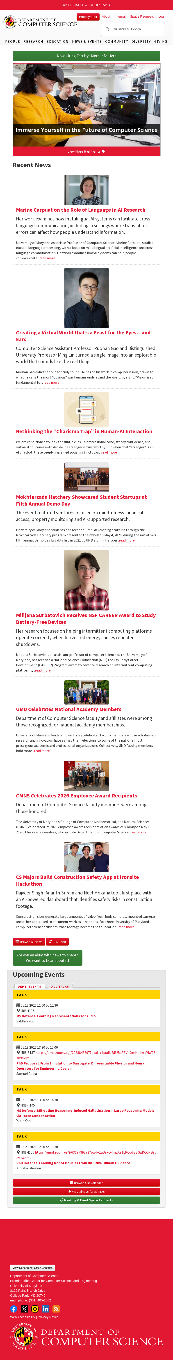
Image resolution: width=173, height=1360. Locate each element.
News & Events (87, 41)
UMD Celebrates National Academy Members (68, 709)
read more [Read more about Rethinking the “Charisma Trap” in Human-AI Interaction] (109, 452)
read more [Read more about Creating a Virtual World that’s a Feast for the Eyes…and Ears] (51, 382)
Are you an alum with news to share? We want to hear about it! (47, 957)
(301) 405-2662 (40, 1300)
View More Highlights (86, 151)
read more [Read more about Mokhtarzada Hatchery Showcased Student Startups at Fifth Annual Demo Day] (127, 540)
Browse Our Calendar (86, 1183)
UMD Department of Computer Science (40, 21)
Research (33, 41)
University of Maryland (86, 5)
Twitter (24, 1309)
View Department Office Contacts (32, 1268)
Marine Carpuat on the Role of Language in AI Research (81, 209)
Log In (162, 16)
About (106, 16)
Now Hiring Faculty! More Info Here (86, 55)
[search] (132, 29)
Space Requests (142, 16)
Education (57, 41)
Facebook (13, 1309)
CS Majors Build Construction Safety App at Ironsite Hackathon (77, 880)
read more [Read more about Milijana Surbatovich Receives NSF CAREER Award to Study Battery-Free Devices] (43, 670)
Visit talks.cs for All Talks (86, 1192)
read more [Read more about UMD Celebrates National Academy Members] (42, 750)
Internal (120, 16)
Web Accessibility (22, 1317)
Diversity (141, 41)
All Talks (60, 986)
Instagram (35, 1309)
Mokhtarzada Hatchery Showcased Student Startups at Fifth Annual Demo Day (81, 500)
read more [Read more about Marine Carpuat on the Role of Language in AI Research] (47, 258)
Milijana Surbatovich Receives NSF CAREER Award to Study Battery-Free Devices (86, 618)
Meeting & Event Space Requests (86, 1200)
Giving (161, 41)
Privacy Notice (48, 1317)
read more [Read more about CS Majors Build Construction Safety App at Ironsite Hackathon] (126, 927)
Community (116, 41)
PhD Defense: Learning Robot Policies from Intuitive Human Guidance (73, 1163)
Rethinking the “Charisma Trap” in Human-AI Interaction (84, 431)
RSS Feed (57, 942)
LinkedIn (45, 1309)
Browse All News (29, 942)
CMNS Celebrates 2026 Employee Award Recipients (76, 795)
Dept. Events (31, 986)
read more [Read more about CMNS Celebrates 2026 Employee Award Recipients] (138, 832)
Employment (88, 17)
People (12, 41)
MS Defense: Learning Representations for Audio (56, 1016)
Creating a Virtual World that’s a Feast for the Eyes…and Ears (83, 336)
